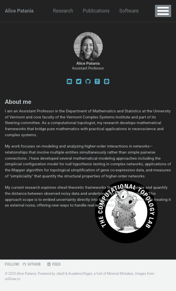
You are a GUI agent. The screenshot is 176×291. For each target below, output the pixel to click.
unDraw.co (13, 279)
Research (63, 11)
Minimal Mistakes (120, 274)
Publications (96, 11)
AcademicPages (80, 274)
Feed (54, 264)
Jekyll (60, 274)
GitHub (31, 264)
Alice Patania (19, 11)
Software (129, 11)
